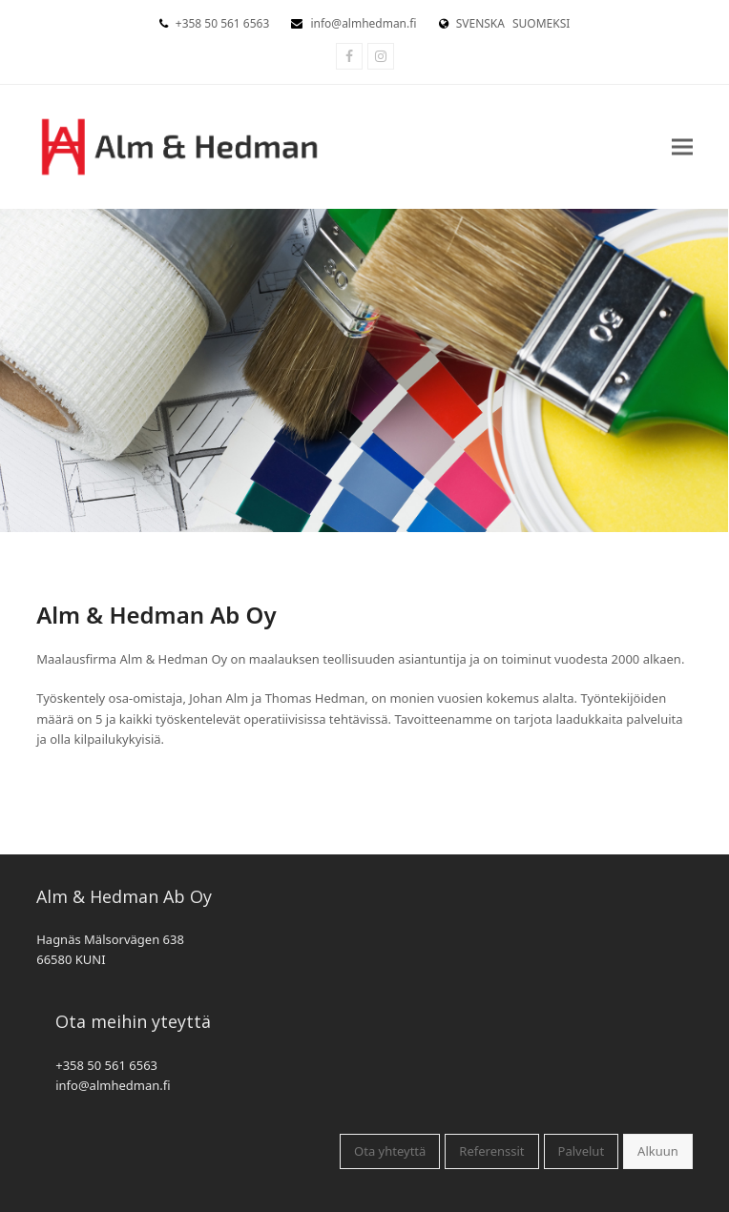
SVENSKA (480, 23)
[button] (682, 146)
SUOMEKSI (541, 23)
